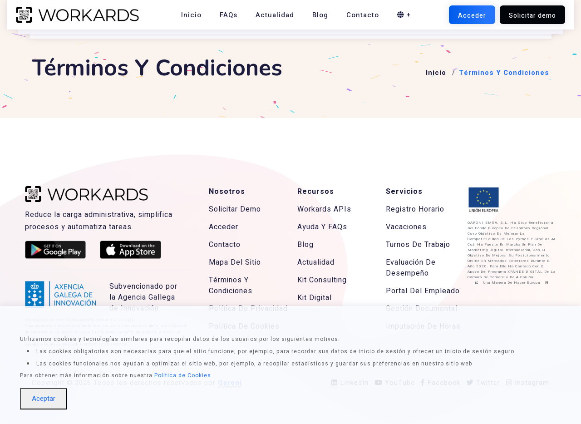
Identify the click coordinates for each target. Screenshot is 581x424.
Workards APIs (324, 209)
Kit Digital (314, 297)
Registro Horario (415, 209)
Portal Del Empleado (423, 291)
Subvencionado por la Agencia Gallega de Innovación (143, 297)
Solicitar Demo (235, 209)
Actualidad (275, 15)
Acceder (223, 227)
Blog (320, 15)
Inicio (191, 15)
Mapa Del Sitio (235, 262)
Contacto (362, 15)
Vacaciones (406, 227)
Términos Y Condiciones (230, 285)
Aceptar (43, 399)
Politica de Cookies (182, 375)
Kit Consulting (322, 280)
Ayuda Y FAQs (322, 227)
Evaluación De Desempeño (411, 268)
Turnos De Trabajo (418, 244)
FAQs (228, 15)
